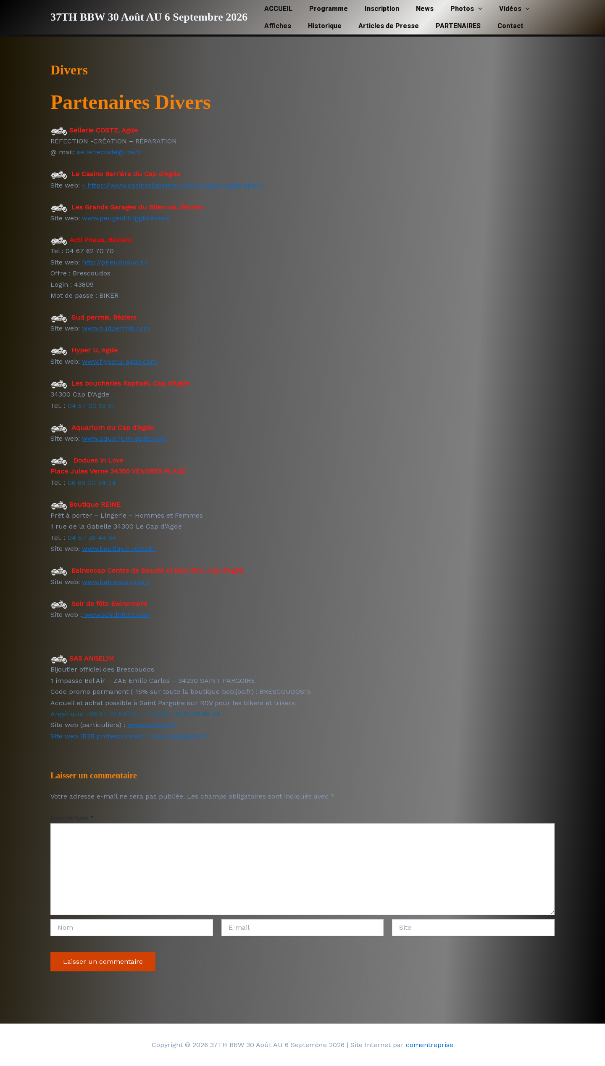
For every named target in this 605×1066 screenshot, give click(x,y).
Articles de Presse (380, 26)
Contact (495, 26)
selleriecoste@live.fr (109, 152)
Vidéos (496, 8)
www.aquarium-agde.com (124, 438)
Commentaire (72, 817)
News (413, 9)
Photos (451, 8)
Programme (323, 9)
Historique (320, 26)
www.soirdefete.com (116, 615)
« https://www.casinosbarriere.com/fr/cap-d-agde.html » (173, 185)
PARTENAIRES (446, 26)
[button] (463, 8)
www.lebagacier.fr (180, 736)
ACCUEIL (277, 9)
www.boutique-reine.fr (118, 549)
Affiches (276, 26)
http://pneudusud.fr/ (115, 262)
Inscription (373, 9)
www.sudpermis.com (116, 328)
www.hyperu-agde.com (119, 361)
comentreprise (429, 1045)
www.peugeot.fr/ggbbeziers (126, 218)
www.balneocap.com (115, 582)
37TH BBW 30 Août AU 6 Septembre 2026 (148, 17)
